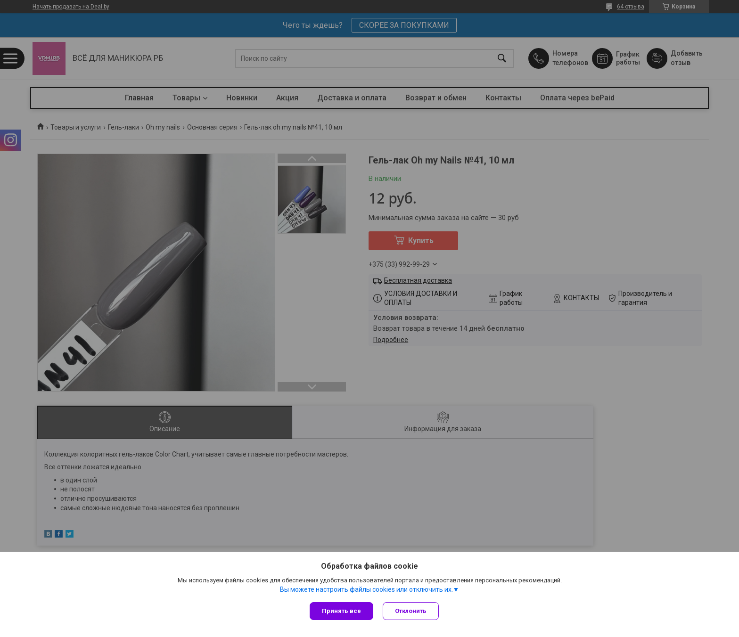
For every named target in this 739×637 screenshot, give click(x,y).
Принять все (341, 610)
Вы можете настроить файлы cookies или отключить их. (366, 589)
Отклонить (411, 610)
